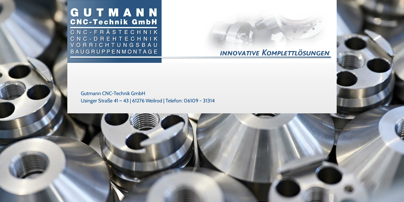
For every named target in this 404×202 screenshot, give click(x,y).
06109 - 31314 (199, 101)
